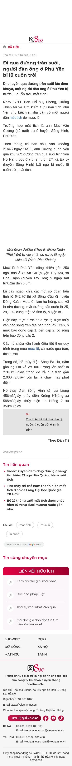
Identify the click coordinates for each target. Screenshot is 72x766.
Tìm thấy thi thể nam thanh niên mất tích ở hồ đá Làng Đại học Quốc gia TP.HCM (36, 490)
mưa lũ (33, 349)
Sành (42, 654)
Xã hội (43, 647)
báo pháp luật (34, 594)
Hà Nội (7, 726)
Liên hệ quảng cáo (24, 718)
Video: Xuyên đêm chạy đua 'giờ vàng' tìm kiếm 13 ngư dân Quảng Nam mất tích (37, 475)
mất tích (16, 117)
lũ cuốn (14, 534)
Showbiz (12, 639)
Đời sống (13, 647)
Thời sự (22, 607)
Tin (27, 414)
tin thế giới (33, 581)
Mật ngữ (12, 654)
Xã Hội (13, 47)
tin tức (53, 620)
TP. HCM (8, 737)
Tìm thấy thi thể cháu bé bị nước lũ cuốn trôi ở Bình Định (44, 424)
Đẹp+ (42, 639)
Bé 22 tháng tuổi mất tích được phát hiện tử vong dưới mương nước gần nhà (35, 505)
